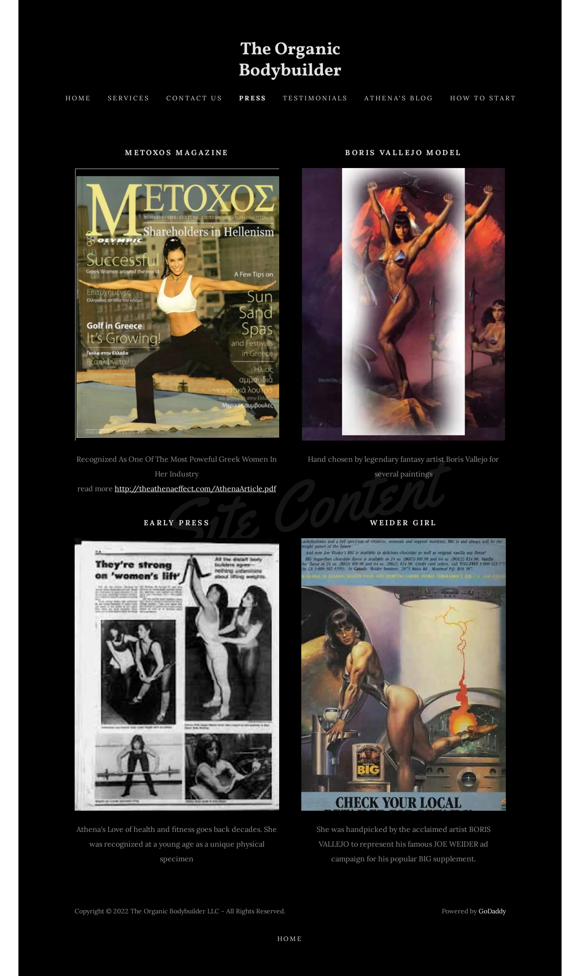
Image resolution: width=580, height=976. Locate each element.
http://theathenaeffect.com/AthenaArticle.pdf (195, 488)
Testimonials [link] (315, 98)
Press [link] (252, 98)
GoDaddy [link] (492, 911)
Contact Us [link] (194, 98)
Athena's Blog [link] (399, 98)
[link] (290, 72)
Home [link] (78, 98)
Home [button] (290, 939)
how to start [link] (483, 98)
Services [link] (129, 98)
